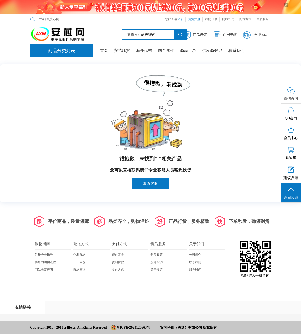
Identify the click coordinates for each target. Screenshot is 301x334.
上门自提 (79, 262)
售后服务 (262, 19)
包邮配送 (79, 254)
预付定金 (118, 254)
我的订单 (211, 19)
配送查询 (79, 269)
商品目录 (188, 50)
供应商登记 (212, 50)
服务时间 (195, 269)
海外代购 (144, 50)
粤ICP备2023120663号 (133, 327)
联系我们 (236, 50)
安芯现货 (122, 50)
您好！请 (174, 19)
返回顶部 (291, 192)
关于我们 (196, 244)
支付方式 (119, 244)
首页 (104, 50)
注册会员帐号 (44, 254)
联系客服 (150, 184)
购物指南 (228, 19)
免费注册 (194, 19)
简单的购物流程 (45, 262)
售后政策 (156, 254)
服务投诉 (156, 262)
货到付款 (118, 262)
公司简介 (195, 254)
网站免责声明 (44, 269)
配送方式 (245, 19)
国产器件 (166, 50)
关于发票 (156, 269)
